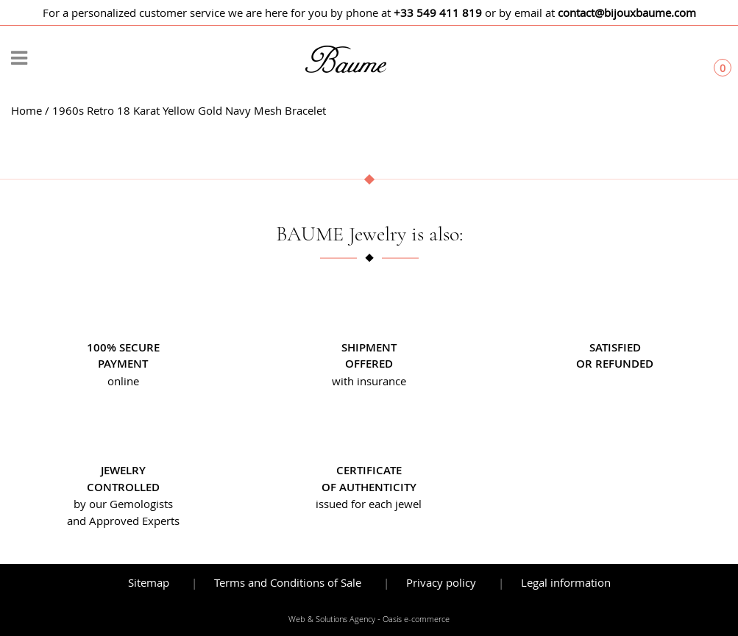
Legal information (566, 582)
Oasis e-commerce (416, 619)
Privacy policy (441, 582)
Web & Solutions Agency (331, 619)
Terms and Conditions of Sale (287, 582)
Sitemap (148, 582)
